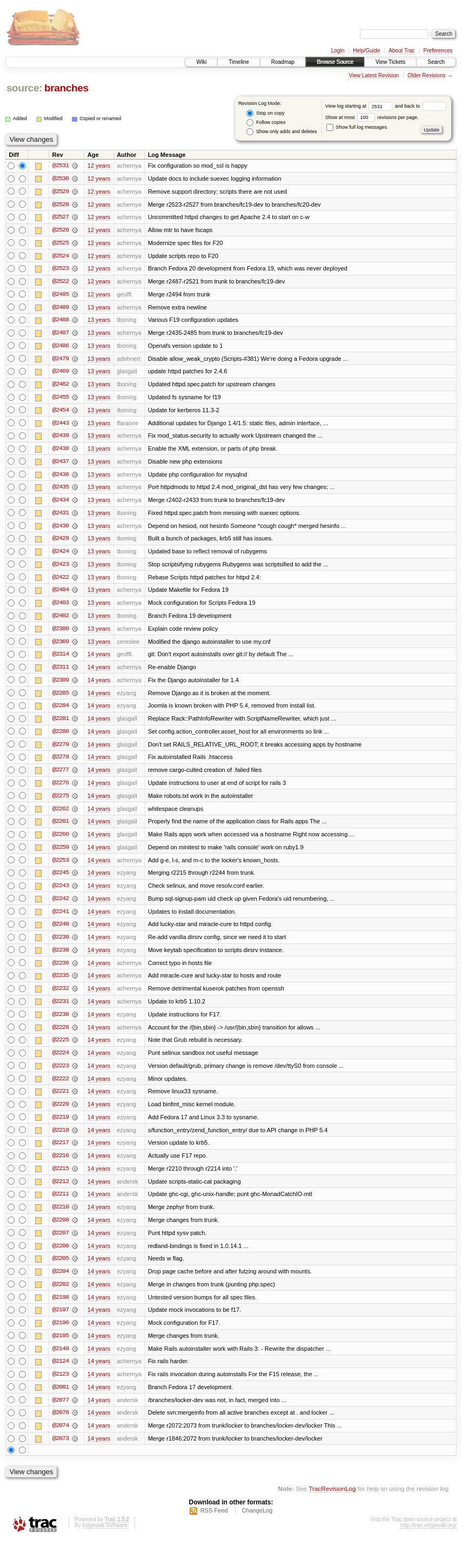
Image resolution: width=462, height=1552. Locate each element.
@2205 (60, 1269)
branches (66, 88)
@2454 (60, 412)
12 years (99, 165)
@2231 (60, 1009)
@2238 (60, 957)
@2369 (60, 646)
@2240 (60, 931)
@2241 (60, 918)
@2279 (60, 749)
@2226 (60, 1035)
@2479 (60, 360)
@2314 (60, 659)
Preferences (438, 51)
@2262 (60, 814)
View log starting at (360, 106)
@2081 (60, 1399)
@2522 (60, 282)
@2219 (60, 1126)
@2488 (60, 321)
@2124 (60, 1373)
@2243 (60, 892)
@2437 (60, 464)
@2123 (60, 1386)
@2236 (60, 970)
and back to (420, 106)
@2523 (60, 269)
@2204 (60, 1282)
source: (24, 88)
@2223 (60, 1074)
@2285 (60, 698)
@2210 (60, 1217)
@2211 (60, 1204)
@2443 (60, 425)
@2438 (60, 451)
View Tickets (390, 62)
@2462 (60, 386)
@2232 (60, 996)
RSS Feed (214, 1523)
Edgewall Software (104, 1538)
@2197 (60, 1321)
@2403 (60, 607)
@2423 (60, 568)
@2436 (60, 477)
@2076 (60, 1425)
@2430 (60, 529)
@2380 (60, 633)
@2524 (60, 256)
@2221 (60, 1100)
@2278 (60, 762)
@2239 (60, 944)
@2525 (60, 243)
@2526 (60, 230)
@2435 (60, 490)
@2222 (60, 1087)
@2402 (60, 620)
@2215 (60, 1178)
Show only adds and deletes (281, 131)
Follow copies (265, 122)
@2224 (60, 1061)
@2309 (60, 685)
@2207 (60, 1243)
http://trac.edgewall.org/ (428, 1538)
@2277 (60, 775)
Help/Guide (366, 51)
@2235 (60, 983)
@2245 (60, 879)
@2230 (60, 1022)
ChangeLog (257, 1523)
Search (436, 62)
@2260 (60, 840)
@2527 (60, 217)
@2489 (60, 308)
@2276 (60, 788)
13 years (99, 308)
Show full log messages (356, 127)
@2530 (60, 178)
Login (337, 51)
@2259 (60, 853)
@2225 (60, 1048)
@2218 (60, 1139)
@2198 (60, 1308)
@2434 (60, 503)
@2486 (60, 347)
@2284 (60, 710)
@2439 (60, 438)
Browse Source (335, 62)
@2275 (60, 801)
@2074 (60, 1438)
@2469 (60, 373)
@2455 (60, 399)
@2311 (60, 672)
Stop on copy (265, 113)
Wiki (201, 62)
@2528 (60, 204)
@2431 (60, 516)
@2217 (60, 1152)
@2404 (60, 594)
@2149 (60, 1360)
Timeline (239, 62)
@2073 (60, 1451)
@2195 (60, 1347)
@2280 (60, 736)
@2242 (60, 905)
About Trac (401, 51)
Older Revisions (426, 75)
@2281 (60, 723)
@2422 (60, 581)
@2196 (60, 1334)
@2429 (60, 542)
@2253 (60, 866)
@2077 (60, 1412)
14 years (99, 659)
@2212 (60, 1191)
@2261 (60, 827)
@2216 (60, 1165)
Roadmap (282, 62)
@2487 (60, 334)
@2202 (60, 1295)
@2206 (60, 1256)
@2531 (60, 165)
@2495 (60, 295)
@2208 (60, 1230)
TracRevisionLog (332, 1500)
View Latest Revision (374, 75)
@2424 (60, 555)
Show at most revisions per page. (372, 117)
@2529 (60, 191)
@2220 (60, 1113)
